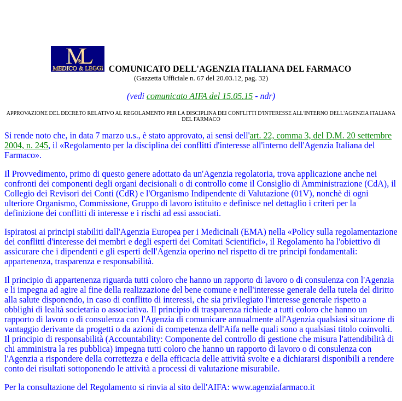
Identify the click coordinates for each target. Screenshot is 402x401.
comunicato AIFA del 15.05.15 (200, 96)
